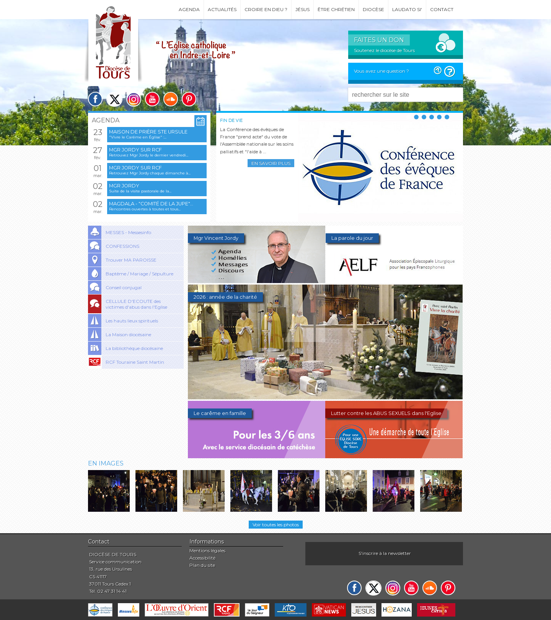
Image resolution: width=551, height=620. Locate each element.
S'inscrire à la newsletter (385, 553)
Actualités (222, 9)
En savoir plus (270, 163)
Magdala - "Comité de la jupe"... (151, 204)
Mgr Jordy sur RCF (135, 150)
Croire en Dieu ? (266, 9)
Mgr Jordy (124, 186)
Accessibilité (202, 558)
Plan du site (202, 565)
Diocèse (373, 9)
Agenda (189, 9)
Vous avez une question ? (381, 71)
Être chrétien (336, 9)
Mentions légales (207, 550)
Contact (441, 9)
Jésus (302, 9)
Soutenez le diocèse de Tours (384, 50)
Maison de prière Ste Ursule (148, 132)
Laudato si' (407, 9)
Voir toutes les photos (276, 524)
